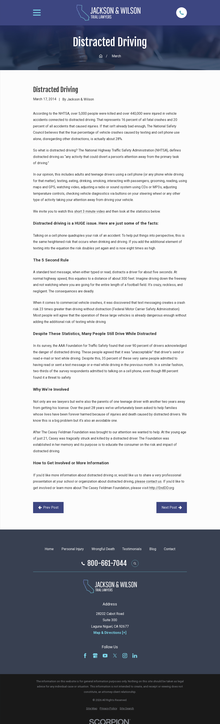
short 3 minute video (89, 211)
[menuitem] (91, 708)
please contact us (148, 481)
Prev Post (48, 507)
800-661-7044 (107, 563)
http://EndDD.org (161, 488)
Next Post (172, 507)
